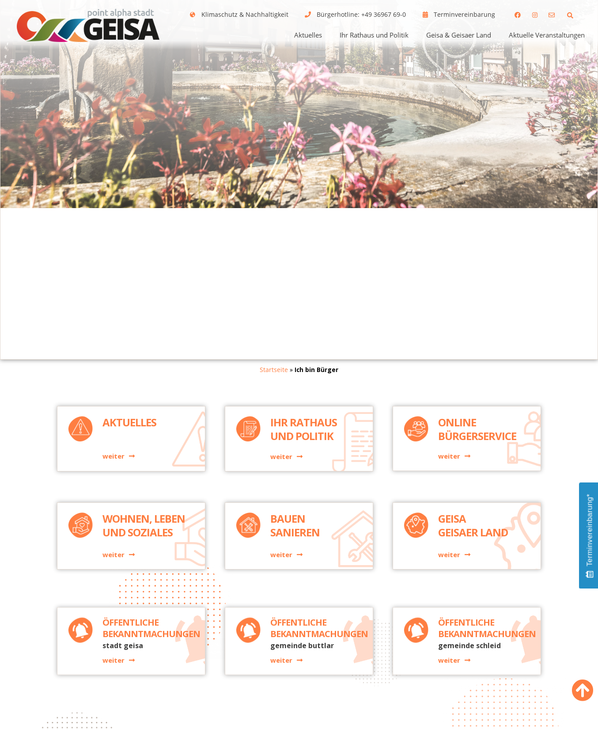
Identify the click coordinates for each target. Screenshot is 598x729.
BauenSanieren (295, 534)
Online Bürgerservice (477, 437)
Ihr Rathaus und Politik (374, 34)
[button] (570, 15)
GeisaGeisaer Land (473, 534)
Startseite (274, 369)
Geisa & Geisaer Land (458, 34)
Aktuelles (308, 34)
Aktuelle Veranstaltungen (547, 34)
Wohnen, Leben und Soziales (143, 534)
